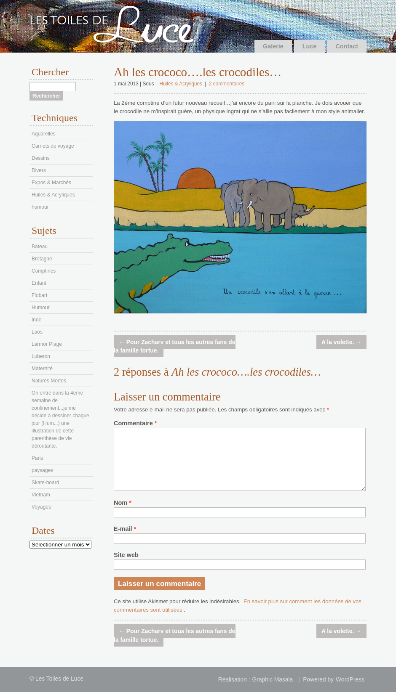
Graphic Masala (272, 679)
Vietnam (41, 495)
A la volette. (341, 342)
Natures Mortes (49, 381)
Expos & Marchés (51, 183)
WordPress (350, 679)
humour (40, 207)
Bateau (40, 246)
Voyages (41, 507)
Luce (309, 46)
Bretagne (42, 259)
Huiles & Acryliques (180, 84)
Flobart (39, 295)
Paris (37, 458)
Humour (41, 307)
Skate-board (45, 482)
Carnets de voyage (53, 146)
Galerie (273, 46)
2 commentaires (226, 84)
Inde (36, 320)
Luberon (41, 356)
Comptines (44, 271)
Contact (346, 46)
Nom (122, 502)
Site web (126, 554)
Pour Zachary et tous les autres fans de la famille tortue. (174, 346)
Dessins (41, 158)
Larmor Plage (47, 344)
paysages (42, 470)
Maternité (42, 368)
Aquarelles (44, 134)
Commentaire (135, 423)
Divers (39, 170)
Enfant (39, 283)
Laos (37, 332)
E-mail (125, 528)
